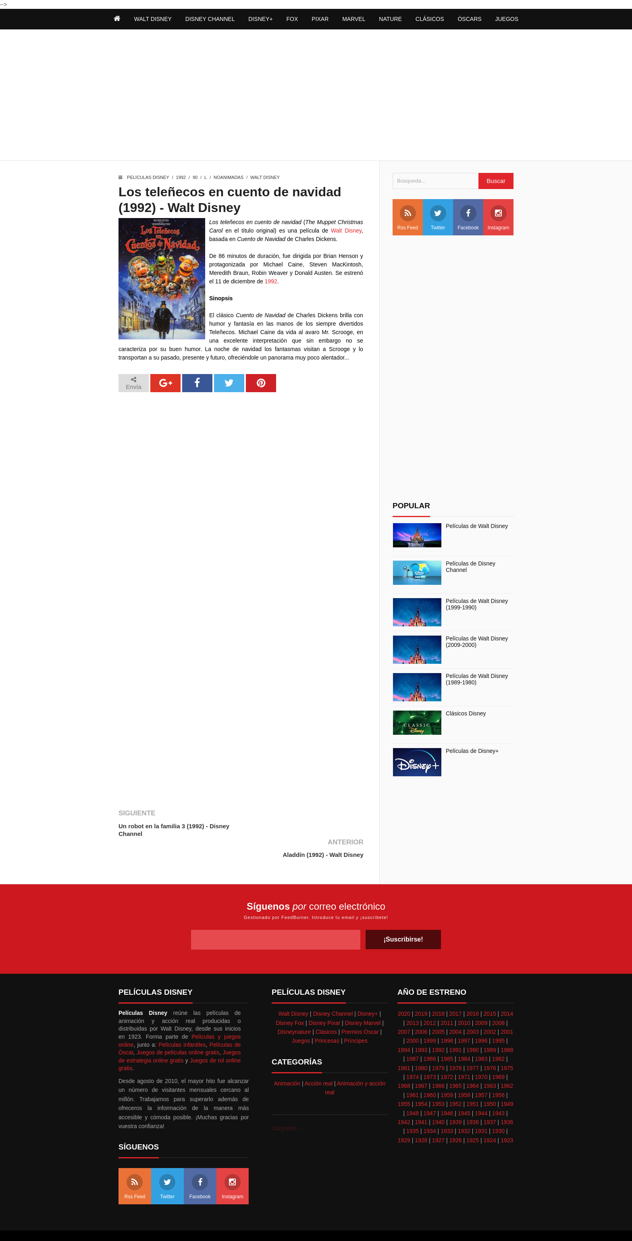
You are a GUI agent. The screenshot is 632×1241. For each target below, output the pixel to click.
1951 (472, 1083)
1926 (455, 1119)
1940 (438, 1101)
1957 (481, 1074)
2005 (438, 1011)
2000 (412, 1020)
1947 (430, 1092)
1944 (481, 1092)
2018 (438, 992)
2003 (472, 1011)
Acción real (319, 1062)
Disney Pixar (325, 1002)
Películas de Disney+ (472, 751)
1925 (472, 1119)
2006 (421, 1011)
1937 (490, 1101)
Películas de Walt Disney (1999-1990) (477, 604)
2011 (447, 1002)
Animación (287, 1062)
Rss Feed (407, 218)
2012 (430, 1002)
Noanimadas (228, 177)
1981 (404, 1047)
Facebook (468, 218)
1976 (490, 1047)
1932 (464, 1110)
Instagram (498, 218)
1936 (507, 1101)
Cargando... (286, 1107)
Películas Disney (148, 177)
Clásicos (326, 1011)
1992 (181, 177)
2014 (507, 992)
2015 (490, 992)
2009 (481, 1002)
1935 (412, 1110)
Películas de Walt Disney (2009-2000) (477, 642)
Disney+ (368, 992)
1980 (421, 1047)
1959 (447, 1074)
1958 (464, 1074)
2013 (412, 1002)
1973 (430, 1056)
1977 (472, 1047)
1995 (498, 1020)
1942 (404, 1101)
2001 (507, 1011)
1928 (421, 1119)
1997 (464, 1020)
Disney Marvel (363, 1002)
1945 (464, 1092)
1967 (421, 1065)
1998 (447, 1020)
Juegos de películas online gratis (178, 1031)
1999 (430, 1020)
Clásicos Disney (466, 713)
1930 (498, 1110)
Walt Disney (265, 177)
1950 (490, 1083)
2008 (498, 1002)
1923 (507, 1119)
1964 (472, 1065)
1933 (447, 1110)
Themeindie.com (300, 1225)
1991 (455, 1029)
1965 (455, 1065)
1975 (507, 1047)
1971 (464, 1056)
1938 (472, 1101)
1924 (490, 1119)
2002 (490, 1011)
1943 (498, 1092)
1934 (430, 1110)
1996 (481, 1020)
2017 (455, 992)
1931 (481, 1110)
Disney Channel (333, 992)
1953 (438, 1083)
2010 (464, 1002)
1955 (404, 1083)
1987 (412, 1038)
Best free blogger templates (356, 1225)
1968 (404, 1065)
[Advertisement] (316, 95)
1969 (498, 1056)
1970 (481, 1056)
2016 (472, 992)
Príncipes (356, 1020)
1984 (464, 1038)
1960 (430, 1074)
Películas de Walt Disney (477, 526)
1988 (507, 1029)
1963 (490, 1065)
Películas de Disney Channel (470, 567)
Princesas (327, 1020)
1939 (455, 1101)
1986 (430, 1038)
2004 (455, 1011)
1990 (472, 1029)
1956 (498, 1074)
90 (195, 177)
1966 (438, 1065)
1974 (412, 1056)
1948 (412, 1092)
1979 (438, 1047)
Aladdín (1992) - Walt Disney (322, 826)
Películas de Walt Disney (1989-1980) (477, 679)
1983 (481, 1038)
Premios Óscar (360, 1011)
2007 (404, 1011)
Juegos (301, 1020)
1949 (507, 1083)
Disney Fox (290, 1002)
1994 (404, 1029)
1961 (412, 1074)
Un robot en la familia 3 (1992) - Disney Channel (173, 830)
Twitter (438, 218)
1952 (455, 1083)
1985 (447, 1038)
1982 (498, 1038)
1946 (447, 1092)
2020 (404, 992)
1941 (421, 1101)
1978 (455, 1047)
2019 (421, 992)
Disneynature (294, 1011)
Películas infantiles (182, 1024)
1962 (507, 1065)
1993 (421, 1029)
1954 (421, 1083)
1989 (490, 1029)
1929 (404, 1119)
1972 (447, 1056)
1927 (438, 1119)
